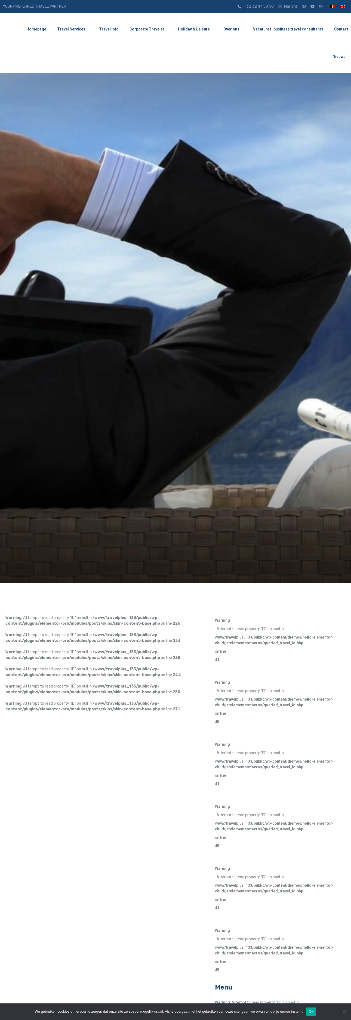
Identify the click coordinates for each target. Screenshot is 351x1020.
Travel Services (72, 29)
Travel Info (109, 29)
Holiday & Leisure (195, 29)
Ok (311, 1011)
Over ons (232, 29)
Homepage (36, 29)
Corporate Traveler (148, 29)
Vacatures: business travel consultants (288, 29)
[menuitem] (332, 6)
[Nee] (344, 1011)
